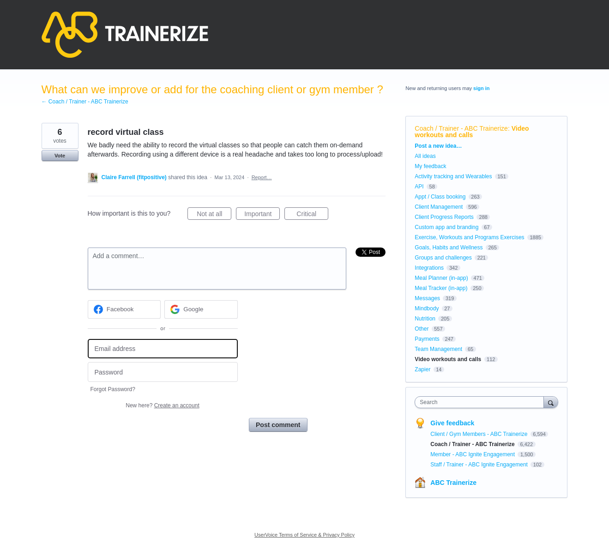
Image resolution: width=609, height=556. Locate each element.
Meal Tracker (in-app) (441, 288)
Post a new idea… (438, 146)
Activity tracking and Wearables (453, 176)
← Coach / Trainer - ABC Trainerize (85, 101)
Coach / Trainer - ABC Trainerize (461, 128)
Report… (262, 177)
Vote (59, 155)
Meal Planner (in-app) (441, 278)
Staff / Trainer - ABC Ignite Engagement (479, 464)
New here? (162, 405)
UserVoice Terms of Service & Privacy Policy (304, 535)
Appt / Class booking (440, 196)
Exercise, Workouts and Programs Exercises (469, 237)
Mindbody (427, 308)
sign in (481, 88)
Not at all (214, 215)
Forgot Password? (112, 389)
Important (262, 215)
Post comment (278, 425)
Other (421, 329)
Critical (312, 215)
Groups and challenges (443, 257)
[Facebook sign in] (124, 309)
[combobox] (481, 402)
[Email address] (163, 349)
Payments (427, 339)
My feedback (430, 166)
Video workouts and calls (472, 132)
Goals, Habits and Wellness (448, 247)
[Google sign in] (201, 309)
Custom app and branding (446, 227)
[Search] (550, 402)
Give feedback (452, 423)
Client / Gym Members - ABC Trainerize (479, 434)
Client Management (439, 207)
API (419, 186)
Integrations (429, 268)
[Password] (163, 372)
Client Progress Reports (444, 217)
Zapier (422, 369)
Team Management (438, 349)
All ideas (425, 156)
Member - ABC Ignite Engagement (473, 454)
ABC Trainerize (453, 482)
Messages (427, 298)
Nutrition (425, 318)
